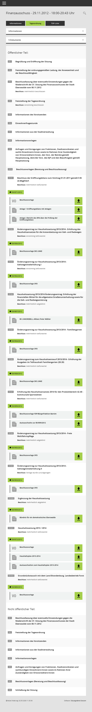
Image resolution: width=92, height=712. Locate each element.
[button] (78, 201)
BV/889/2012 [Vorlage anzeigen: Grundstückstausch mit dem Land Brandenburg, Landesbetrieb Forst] (17, 587)
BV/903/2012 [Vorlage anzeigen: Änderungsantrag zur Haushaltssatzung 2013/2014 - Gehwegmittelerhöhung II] (17, 480)
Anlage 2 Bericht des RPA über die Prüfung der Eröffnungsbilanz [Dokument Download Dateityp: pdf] (39, 219)
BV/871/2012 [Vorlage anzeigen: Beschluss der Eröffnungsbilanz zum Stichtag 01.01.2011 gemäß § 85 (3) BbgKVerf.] (17, 192)
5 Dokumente (15, 40)
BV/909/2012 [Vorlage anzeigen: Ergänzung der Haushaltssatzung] (17, 510)
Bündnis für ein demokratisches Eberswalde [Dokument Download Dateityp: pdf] (38, 518)
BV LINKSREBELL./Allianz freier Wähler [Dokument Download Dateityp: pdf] (35, 319)
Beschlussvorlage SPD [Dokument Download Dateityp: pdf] (28, 284)
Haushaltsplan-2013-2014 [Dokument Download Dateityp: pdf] (30, 556)
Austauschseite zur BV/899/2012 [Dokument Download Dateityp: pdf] (33, 423)
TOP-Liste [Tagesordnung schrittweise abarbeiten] (55, 23)
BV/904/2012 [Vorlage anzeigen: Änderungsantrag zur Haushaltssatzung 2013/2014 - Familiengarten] (17, 341)
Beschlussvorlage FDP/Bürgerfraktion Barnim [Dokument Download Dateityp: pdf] (38, 414)
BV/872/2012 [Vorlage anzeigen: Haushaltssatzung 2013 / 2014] (17, 539)
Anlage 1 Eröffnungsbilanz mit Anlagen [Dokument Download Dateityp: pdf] (35, 209)
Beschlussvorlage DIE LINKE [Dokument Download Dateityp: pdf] (31, 251)
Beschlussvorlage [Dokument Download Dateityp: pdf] (27, 200)
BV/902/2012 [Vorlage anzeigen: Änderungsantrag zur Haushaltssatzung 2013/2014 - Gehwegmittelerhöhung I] (17, 276)
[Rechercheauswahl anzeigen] (84, 13)
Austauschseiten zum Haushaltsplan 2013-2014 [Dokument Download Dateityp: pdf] (39, 565)
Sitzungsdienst (78, 701)
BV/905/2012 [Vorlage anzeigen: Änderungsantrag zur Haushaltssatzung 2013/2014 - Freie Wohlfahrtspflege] (17, 447)
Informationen (16, 23)
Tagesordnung (35, 23)
